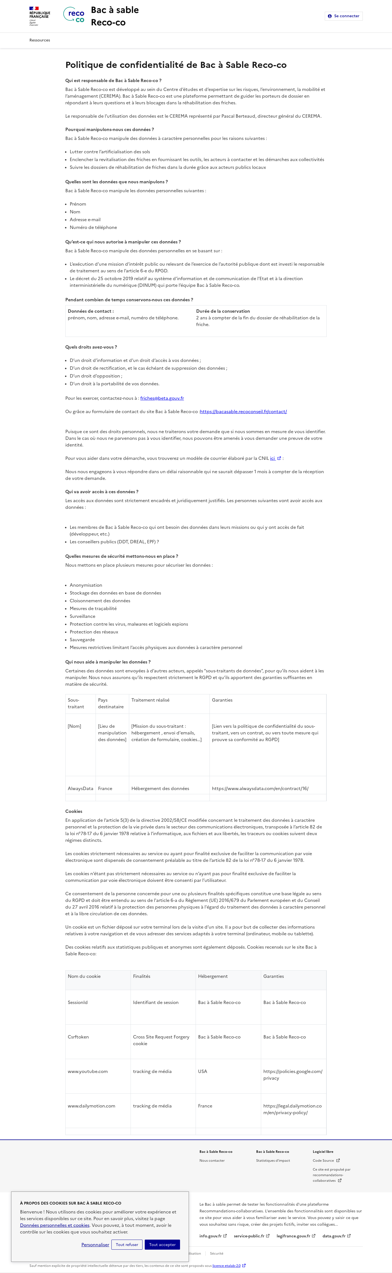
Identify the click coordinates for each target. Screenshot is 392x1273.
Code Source (326, 1160)
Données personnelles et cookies (54, 1225)
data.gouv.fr (334, 1236)
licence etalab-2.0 (227, 1265)
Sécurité (216, 1253)
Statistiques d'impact (273, 1160)
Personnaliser (95, 1244)
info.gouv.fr (210, 1236)
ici (275, 458)
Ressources (39, 40)
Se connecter (346, 16)
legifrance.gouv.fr (293, 1236)
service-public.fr (249, 1236)
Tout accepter (162, 1244)
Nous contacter (212, 1160)
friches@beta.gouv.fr (162, 398)
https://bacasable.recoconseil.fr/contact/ (243, 411)
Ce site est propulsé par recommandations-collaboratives (332, 1175)
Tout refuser (127, 1244)
